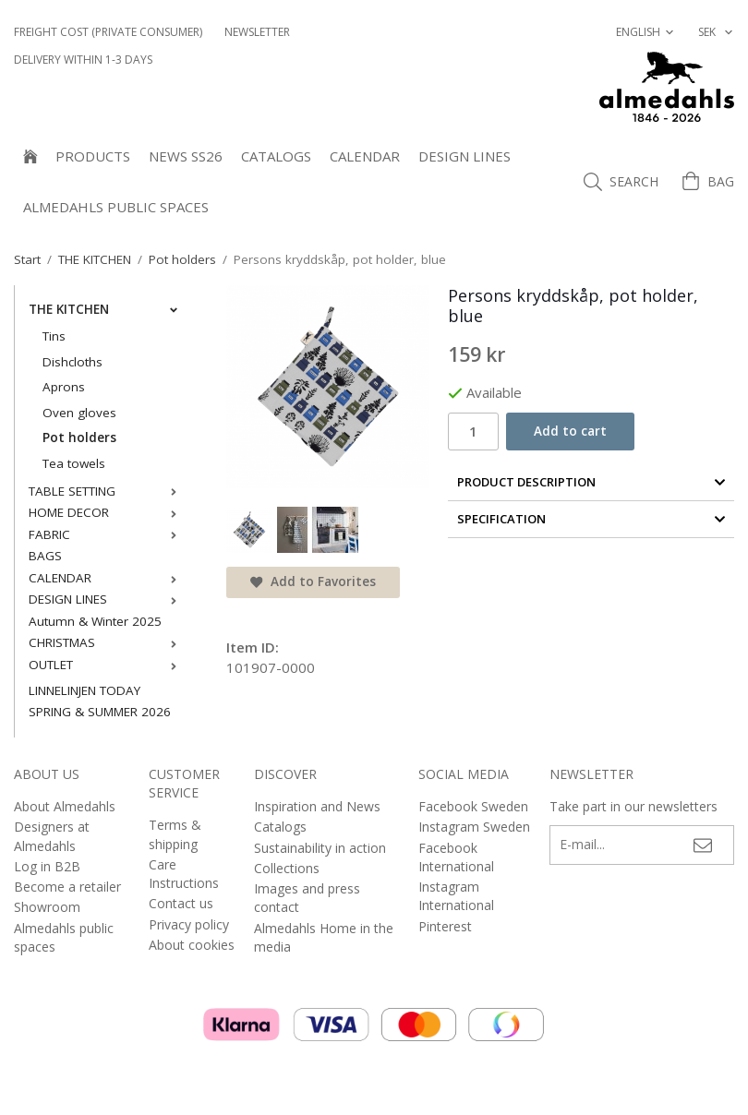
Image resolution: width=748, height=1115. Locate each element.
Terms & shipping (175, 834)
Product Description (591, 482)
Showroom (47, 907)
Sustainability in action (320, 848)
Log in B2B (47, 866)
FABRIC (107, 534)
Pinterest (445, 926)
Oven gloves (79, 412)
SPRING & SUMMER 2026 (100, 711)
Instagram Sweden (474, 826)
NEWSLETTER (257, 32)
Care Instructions (184, 874)
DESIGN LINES (464, 156)
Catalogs (276, 156)
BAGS (45, 555)
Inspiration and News (317, 806)
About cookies (192, 944)
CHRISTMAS (107, 642)
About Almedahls (64, 806)
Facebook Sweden (473, 806)
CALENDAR (365, 156)
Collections (287, 868)
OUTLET (107, 664)
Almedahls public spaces (116, 207)
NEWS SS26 (186, 156)
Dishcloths (72, 362)
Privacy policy (189, 924)
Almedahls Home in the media (323, 937)
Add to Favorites (313, 581)
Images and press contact (307, 898)
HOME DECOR (107, 512)
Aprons (63, 386)
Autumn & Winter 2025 (95, 621)
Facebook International (456, 857)
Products (92, 156)
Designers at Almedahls (52, 836)
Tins (54, 336)
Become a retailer (67, 886)
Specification (591, 518)
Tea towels (73, 463)
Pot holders (79, 437)
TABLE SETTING (107, 491)
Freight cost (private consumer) (108, 32)
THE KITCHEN (107, 309)
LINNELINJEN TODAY (84, 690)
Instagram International (456, 896)
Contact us (181, 903)
